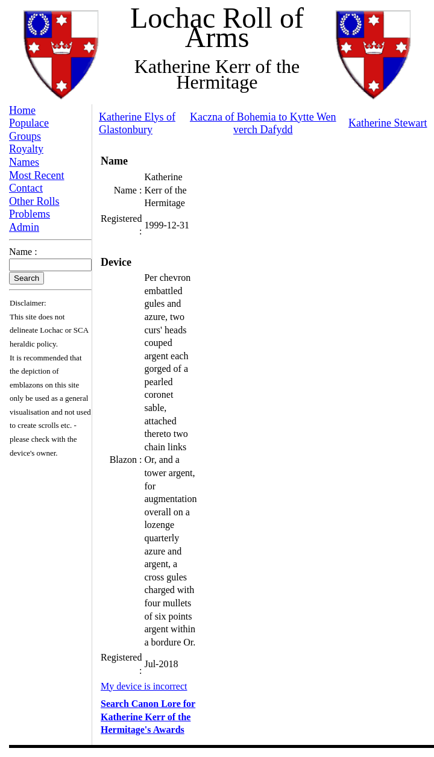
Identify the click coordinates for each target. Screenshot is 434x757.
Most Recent (36, 175)
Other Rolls (34, 201)
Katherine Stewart (387, 123)
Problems (29, 214)
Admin (24, 227)
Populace (29, 123)
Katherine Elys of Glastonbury (137, 123)
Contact (26, 188)
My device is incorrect (144, 686)
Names (24, 162)
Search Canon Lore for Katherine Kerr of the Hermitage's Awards (148, 717)
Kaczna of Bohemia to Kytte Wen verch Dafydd (263, 123)
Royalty (26, 149)
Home (22, 110)
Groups (25, 136)
